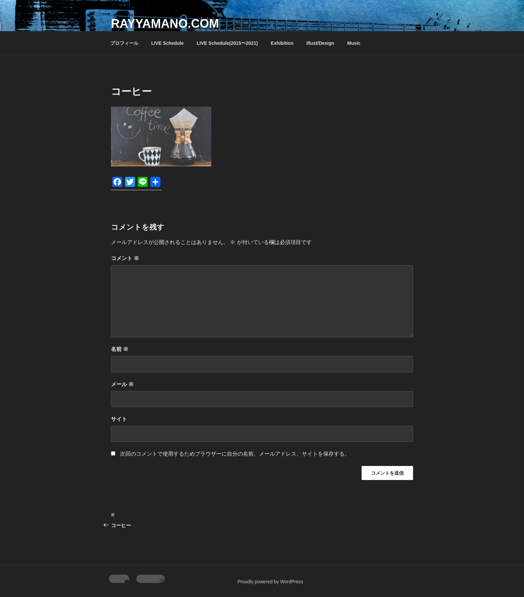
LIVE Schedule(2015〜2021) (227, 43)
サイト (119, 419)
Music (354, 43)
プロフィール (124, 43)
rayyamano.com (165, 23)
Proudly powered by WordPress (270, 581)
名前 (119, 349)
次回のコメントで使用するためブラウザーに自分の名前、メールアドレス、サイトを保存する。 (235, 454)
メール (122, 384)
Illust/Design (320, 43)
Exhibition (282, 43)
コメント (125, 258)
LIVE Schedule (167, 43)
